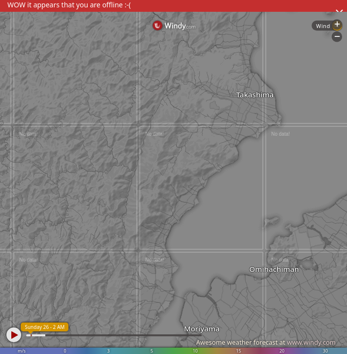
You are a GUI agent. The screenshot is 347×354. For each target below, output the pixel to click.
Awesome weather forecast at (266, 342)
